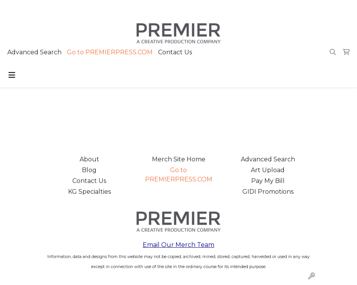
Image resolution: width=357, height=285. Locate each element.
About (89, 159)
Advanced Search (34, 52)
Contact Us (175, 52)
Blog (89, 170)
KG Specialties (89, 191)
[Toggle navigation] (12, 75)
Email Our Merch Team (178, 244)
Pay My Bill (268, 180)
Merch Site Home (178, 159)
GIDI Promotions (268, 191)
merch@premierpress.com (307, 8)
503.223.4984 (240, 8)
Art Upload (268, 170)
